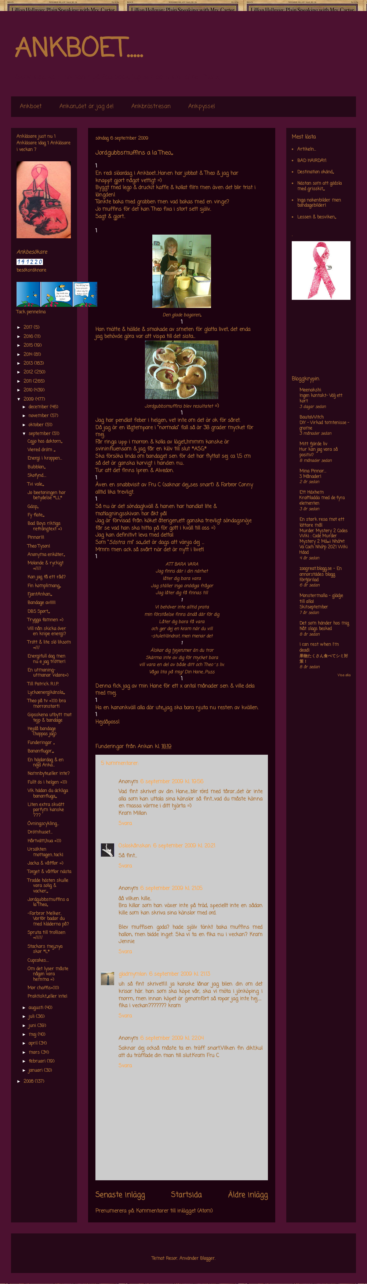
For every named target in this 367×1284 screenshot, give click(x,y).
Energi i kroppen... (45, 458)
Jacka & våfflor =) (45, 863)
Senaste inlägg (120, 1195)
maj (33, 1034)
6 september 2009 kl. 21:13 (179, 974)
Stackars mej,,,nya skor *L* (45, 949)
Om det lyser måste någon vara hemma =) (48, 974)
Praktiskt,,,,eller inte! (47, 996)
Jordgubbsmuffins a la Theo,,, (48, 902)
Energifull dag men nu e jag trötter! (46, 659)
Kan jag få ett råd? (47, 577)
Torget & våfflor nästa (49, 872)
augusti (37, 1008)
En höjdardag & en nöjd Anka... (45, 763)
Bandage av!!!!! (41, 603)
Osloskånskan (135, 846)
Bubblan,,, (36, 467)
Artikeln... (306, 149)
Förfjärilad (309, 580)
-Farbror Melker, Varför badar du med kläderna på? (48, 919)
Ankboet (31, 106)
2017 (28, 327)
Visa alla (344, 675)
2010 (28, 390)
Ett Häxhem (311, 492)
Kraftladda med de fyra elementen (322, 501)
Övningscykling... (43, 824)
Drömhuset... (40, 832)
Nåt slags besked (315, 629)
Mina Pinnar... (312, 471)
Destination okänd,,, (315, 172)
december (39, 407)
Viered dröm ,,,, (41, 450)
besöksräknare (31, 270)
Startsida (186, 1195)
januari (36, 1070)
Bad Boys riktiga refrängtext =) (45, 526)
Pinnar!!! (36, 537)
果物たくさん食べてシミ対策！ (323, 659)
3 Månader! (310, 477)
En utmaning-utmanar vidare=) (48, 673)
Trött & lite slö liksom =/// (49, 645)
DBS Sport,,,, (39, 611)
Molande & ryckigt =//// (45, 566)
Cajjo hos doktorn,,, (45, 441)
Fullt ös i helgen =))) (47, 782)
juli (32, 1016)
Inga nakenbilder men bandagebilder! (319, 203)
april (34, 1043)
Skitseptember (313, 607)
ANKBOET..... (78, 49)
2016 (28, 337)
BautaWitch (311, 417)
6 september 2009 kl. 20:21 (184, 846)
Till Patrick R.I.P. (43, 684)
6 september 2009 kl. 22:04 (172, 1038)
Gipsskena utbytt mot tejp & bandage (50, 718)
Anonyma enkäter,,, (46, 555)
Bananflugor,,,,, (41, 751)
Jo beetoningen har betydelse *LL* (47, 495)
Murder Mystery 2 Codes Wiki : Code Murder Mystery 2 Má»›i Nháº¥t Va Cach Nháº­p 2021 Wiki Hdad (323, 542)
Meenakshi (310, 390)
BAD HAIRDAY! (311, 161)
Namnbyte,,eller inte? (49, 773)
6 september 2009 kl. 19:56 (171, 782)
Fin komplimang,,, (44, 586)
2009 (29, 399)
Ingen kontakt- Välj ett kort (320, 399)
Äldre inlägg (248, 1195)
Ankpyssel (201, 106)
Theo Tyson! (39, 546)
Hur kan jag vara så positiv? (318, 452)
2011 (28, 381)
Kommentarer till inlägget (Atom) (174, 1211)
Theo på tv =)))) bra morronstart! (47, 704)
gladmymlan (133, 974)
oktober (37, 425)
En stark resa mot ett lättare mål (321, 522)
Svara (125, 824)
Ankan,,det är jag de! (86, 106)
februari (38, 1061)
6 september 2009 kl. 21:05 (171, 889)
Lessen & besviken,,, (316, 217)
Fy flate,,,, (36, 515)
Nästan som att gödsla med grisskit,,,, (319, 186)
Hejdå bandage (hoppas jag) (42, 731)
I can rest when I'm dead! (319, 647)
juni (33, 1026)
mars (35, 1052)
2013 (28, 363)
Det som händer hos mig (324, 623)
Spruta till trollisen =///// (46, 935)
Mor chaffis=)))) (43, 988)
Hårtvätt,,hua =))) (44, 841)
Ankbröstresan (151, 106)
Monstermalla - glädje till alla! (321, 599)
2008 (29, 1081)
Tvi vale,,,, (36, 484)
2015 (28, 345)
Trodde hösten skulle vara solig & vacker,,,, (48, 886)
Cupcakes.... (38, 960)
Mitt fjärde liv (313, 444)
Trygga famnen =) (45, 620)
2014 (28, 355)
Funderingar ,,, (41, 743)
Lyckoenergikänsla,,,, (46, 692)
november (39, 416)
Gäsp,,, (33, 507)
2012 (28, 372)
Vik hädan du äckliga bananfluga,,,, (48, 793)
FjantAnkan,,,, (40, 594)
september (40, 434)
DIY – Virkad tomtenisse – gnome (324, 426)
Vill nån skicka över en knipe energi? (47, 631)
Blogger (207, 1258)
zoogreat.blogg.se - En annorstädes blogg (320, 572)
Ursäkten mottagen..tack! (45, 852)
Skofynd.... (37, 475)
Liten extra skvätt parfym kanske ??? (46, 810)
